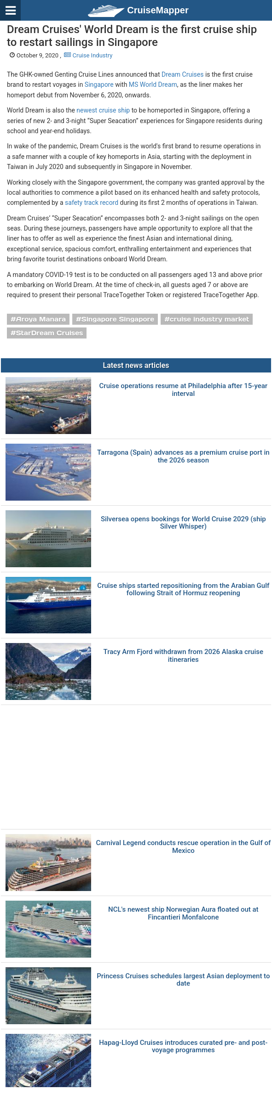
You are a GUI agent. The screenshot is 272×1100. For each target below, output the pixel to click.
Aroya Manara (41, 319)
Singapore (99, 84)
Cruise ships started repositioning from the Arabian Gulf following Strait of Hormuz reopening (183, 589)
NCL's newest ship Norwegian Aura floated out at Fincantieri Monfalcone (183, 913)
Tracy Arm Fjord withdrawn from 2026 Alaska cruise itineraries (183, 655)
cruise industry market (209, 319)
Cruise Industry (88, 55)
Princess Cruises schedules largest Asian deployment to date (183, 979)
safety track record (91, 202)
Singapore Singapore (117, 319)
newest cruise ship (103, 110)
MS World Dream (153, 84)
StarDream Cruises (49, 333)
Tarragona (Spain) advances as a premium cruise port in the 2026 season (183, 456)
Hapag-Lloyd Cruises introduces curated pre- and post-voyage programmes (183, 1046)
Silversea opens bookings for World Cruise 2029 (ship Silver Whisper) (183, 522)
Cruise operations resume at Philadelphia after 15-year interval (183, 389)
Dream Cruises (182, 74)
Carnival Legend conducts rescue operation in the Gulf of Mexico (183, 846)
